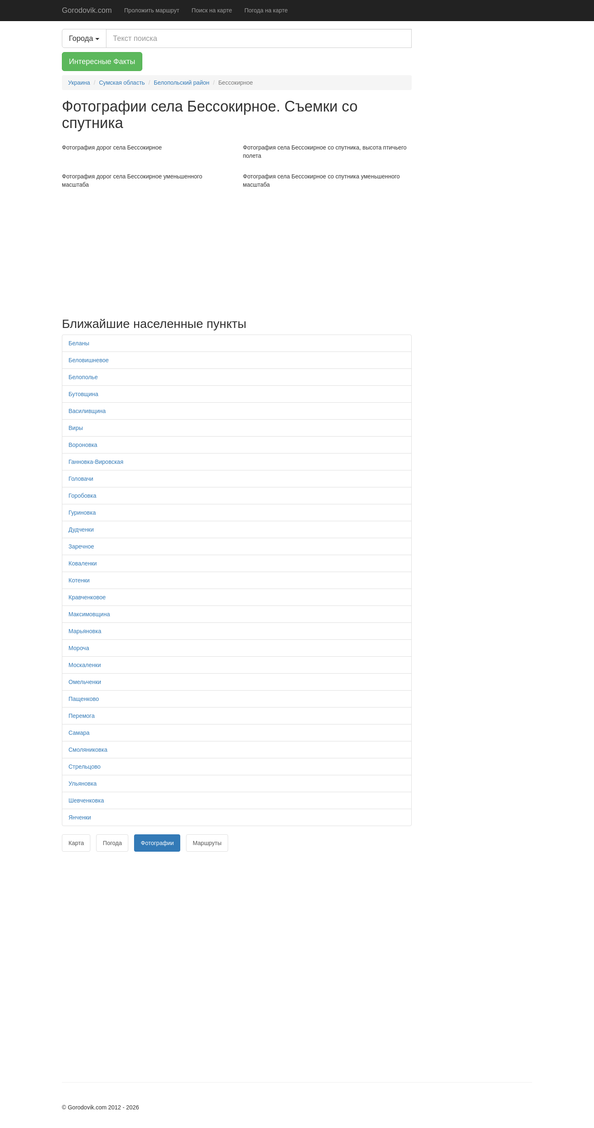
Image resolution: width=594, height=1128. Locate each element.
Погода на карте (266, 10)
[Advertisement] (237, 251)
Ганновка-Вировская (95, 461)
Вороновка (82, 445)
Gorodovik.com (87, 10)
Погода (112, 843)
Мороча (78, 648)
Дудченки (81, 529)
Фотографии (157, 843)
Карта (76, 843)
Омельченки (84, 682)
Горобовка (82, 495)
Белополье (83, 377)
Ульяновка (82, 783)
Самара (79, 732)
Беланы (78, 343)
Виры (75, 428)
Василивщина (87, 411)
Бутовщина (83, 394)
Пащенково (83, 699)
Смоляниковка (87, 749)
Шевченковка (86, 800)
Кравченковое (87, 597)
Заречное (81, 546)
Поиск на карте (212, 10)
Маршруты (207, 843)
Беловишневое (88, 360)
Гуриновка (82, 512)
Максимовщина (89, 614)
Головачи (80, 478)
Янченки (79, 817)
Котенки (79, 580)
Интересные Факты (102, 61)
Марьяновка (84, 631)
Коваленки (82, 563)
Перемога (81, 715)
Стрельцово (84, 766)
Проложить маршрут (151, 10)
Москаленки (84, 665)
